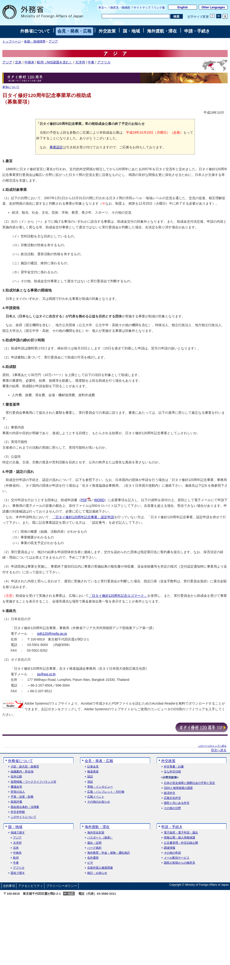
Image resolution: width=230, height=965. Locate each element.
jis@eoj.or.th (46, 674)
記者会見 (93, 766)
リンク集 (159, 7)
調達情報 (169, 847)
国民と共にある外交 (176, 803)
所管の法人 (18, 791)
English (183, 7)
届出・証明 (94, 842)
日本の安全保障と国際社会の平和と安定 (189, 783)
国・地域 (131, 31)
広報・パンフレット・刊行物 (105, 791)
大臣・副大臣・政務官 (25, 766)
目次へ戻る (218, 750)
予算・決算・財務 (22, 796)
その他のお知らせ (98, 801)
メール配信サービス (176, 857)
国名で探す (18, 873)
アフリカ (103, 62)
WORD (99, 500)
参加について (10, 87)
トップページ (11, 41)
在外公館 (16, 776)
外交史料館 (18, 812)
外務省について (35, 31)
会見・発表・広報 (74, 31)
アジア (53, 41)
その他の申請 (172, 852)
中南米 (29, 62)
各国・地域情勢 (35, 41)
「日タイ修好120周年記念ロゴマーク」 (118, 596)
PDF (86, 500)
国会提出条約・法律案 (25, 807)
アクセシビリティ (30, 886)
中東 (91, 62)
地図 (71, 893)
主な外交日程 (172, 771)
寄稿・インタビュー (100, 786)
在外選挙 (93, 857)
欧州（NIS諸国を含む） (54, 62)
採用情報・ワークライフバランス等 (33, 781)
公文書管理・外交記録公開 (181, 842)
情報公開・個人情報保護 (179, 837)
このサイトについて (23, 817)
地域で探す (18, 832)
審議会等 (16, 786)
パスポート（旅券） (100, 837)
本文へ (102, 7)
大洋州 (80, 62)
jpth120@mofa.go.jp (52, 633)
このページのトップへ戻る (212, 745)
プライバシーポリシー (61, 886)
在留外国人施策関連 (100, 867)
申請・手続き (197, 31)
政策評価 (16, 801)
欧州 (16, 857)
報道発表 (93, 771)
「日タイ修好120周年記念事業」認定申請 (83, 517)
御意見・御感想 (120, 7)
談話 (90, 776)
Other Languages (213, 7)
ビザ (90, 862)
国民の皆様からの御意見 (179, 862)
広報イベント (95, 796)
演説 (90, 781)
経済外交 (169, 793)
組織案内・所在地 (22, 771)
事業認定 (56, 147)
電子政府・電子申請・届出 (181, 832)
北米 (18, 62)
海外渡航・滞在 (162, 31)
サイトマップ (142, 7)
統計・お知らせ (97, 873)
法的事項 (9, 886)
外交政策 (107, 31)
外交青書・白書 (174, 766)
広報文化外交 (172, 798)
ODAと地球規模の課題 (178, 788)
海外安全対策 (95, 832)
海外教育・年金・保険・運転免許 (108, 852)
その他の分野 (172, 808)
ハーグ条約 (94, 847)
